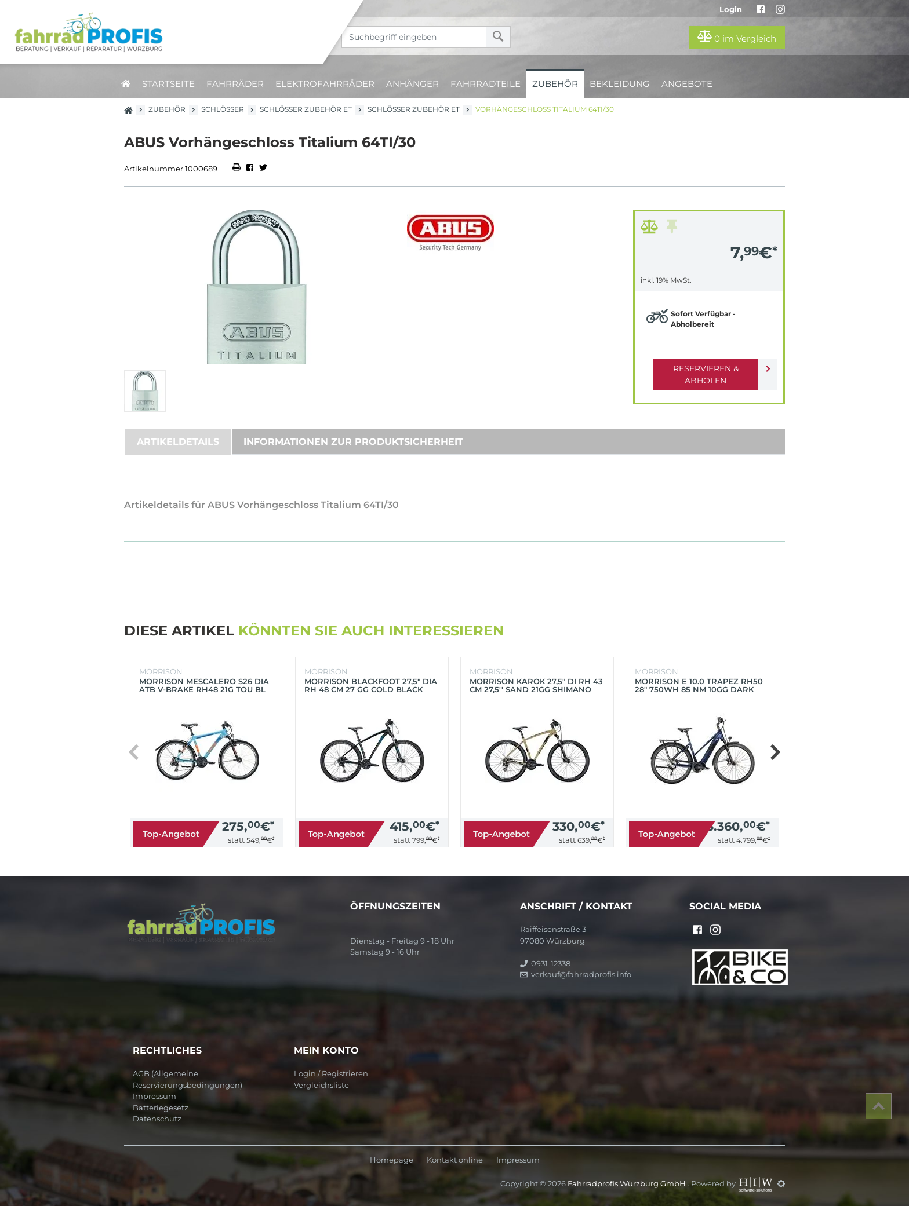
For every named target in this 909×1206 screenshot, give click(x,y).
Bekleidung (620, 83)
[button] (775, 752)
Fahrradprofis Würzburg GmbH (628, 1183)
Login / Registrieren (331, 1073)
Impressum (154, 1096)
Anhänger (412, 83)
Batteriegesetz (160, 1107)
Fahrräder (235, 83)
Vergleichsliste (321, 1085)
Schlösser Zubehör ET (306, 109)
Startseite (168, 83)
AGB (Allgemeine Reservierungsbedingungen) (187, 1079)
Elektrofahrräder (324, 83)
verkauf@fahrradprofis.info (575, 974)
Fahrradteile (485, 83)
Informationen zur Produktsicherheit (353, 441)
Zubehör (555, 83)
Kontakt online (455, 1160)
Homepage (391, 1160)
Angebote (686, 83)
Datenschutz (157, 1118)
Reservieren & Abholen (699, 368)
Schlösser (222, 109)
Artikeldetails (178, 441)
